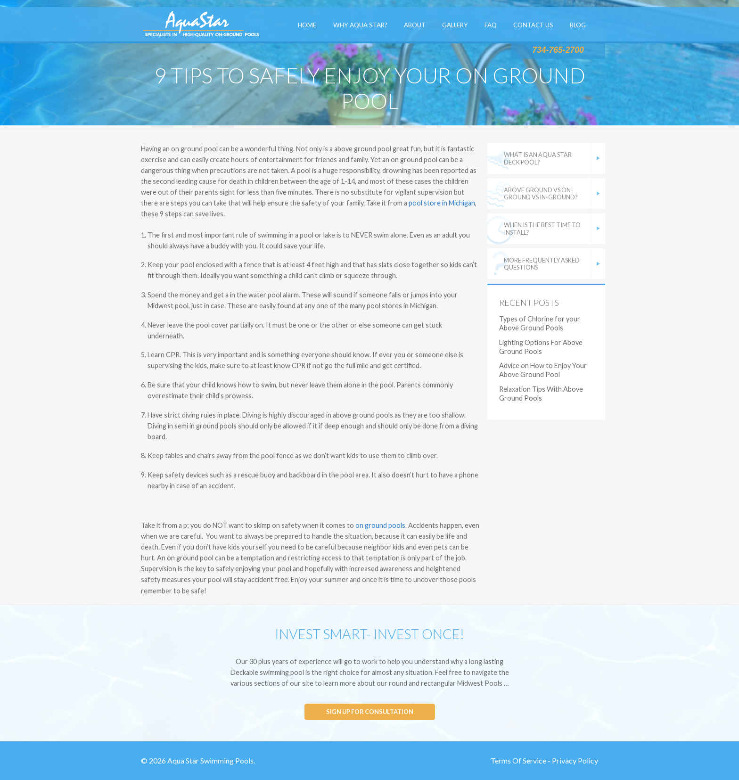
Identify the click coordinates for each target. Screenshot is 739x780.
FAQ (490, 25)
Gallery (455, 25)
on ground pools (380, 525)
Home (307, 25)
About (415, 25)
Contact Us (533, 25)
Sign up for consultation (369, 711)
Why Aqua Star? (360, 25)
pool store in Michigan (442, 203)
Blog (578, 25)
